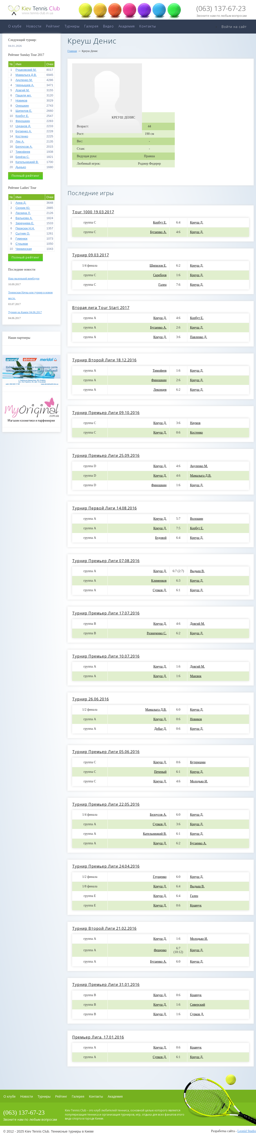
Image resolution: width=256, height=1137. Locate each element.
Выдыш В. (197, 571)
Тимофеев (22, 151)
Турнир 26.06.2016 (90, 699)
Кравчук (196, 905)
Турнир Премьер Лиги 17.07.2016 (106, 613)
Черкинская (23, 249)
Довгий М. (22, 90)
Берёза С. (22, 157)
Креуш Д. (196, 222)
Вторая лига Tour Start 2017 (100, 307)
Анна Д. (20, 202)
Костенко (21, 136)
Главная (72, 51)
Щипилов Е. (23, 110)
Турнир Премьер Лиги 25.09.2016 (106, 455)
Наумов (195, 423)
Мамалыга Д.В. (26, 75)
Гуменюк (21, 238)
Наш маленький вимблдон (23, 278)
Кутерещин (198, 762)
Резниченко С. (157, 633)
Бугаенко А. (23, 131)
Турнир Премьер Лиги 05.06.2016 (106, 751)
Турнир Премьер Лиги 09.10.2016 (106, 412)
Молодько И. (199, 781)
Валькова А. (23, 218)
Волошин (196, 518)
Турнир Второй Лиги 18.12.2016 (104, 360)
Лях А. (19, 141)
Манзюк (196, 676)
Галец (162, 284)
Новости (33, 26)
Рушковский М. (25, 69)
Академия (126, 26)
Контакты (147, 26)
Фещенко (160, 950)
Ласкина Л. (22, 213)
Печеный (160, 772)
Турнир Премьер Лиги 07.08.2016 (106, 560)
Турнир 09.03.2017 (90, 255)
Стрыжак (21, 243)
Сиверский (197, 1004)
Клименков (158, 580)
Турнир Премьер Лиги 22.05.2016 (106, 804)
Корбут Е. (22, 116)
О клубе (15, 26)
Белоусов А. (23, 146)
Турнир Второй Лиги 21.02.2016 (104, 928)
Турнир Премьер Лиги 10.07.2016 (106, 656)
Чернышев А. (24, 85)
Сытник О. (22, 233)
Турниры (72, 26)
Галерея (91, 26)
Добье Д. (160, 728)
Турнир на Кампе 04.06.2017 (25, 312)
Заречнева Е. (24, 223)
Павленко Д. (198, 337)
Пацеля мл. (23, 95)
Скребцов (160, 275)
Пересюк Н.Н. (25, 228)
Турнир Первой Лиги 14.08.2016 (104, 508)
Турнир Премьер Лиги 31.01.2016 (106, 984)
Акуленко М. (24, 80)
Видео (108, 26)
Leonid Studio (246, 1131)
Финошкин (22, 121)
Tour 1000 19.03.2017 (93, 211)
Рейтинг (53, 26)
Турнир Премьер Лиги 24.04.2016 (106, 866)
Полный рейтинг (25, 175)
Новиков (21, 100)
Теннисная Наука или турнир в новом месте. (30, 295)
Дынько (20, 167)
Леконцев (160, 389)
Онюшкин (22, 105)
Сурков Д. (159, 590)
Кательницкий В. (26, 162)
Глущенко (160, 877)
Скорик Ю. (22, 208)
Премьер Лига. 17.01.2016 (98, 1037)
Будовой (161, 538)
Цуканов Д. (23, 126)
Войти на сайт (234, 26)
